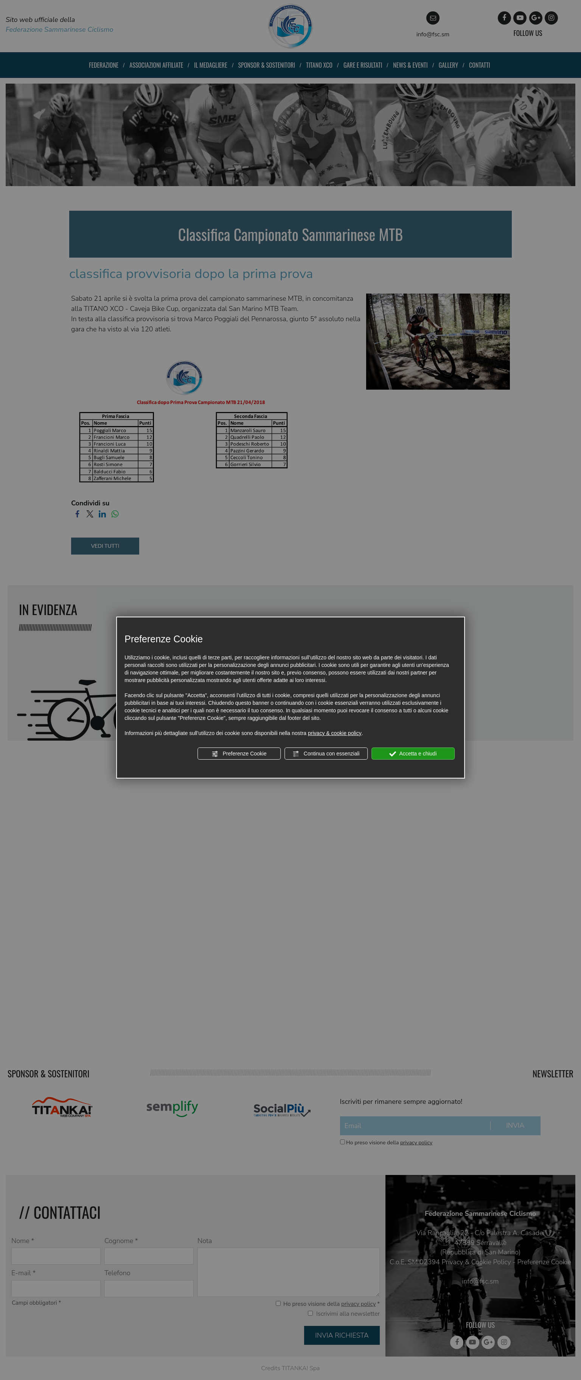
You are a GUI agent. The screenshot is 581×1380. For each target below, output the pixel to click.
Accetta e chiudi (413, 754)
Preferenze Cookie (239, 754)
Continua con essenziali (326, 754)
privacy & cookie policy (335, 733)
